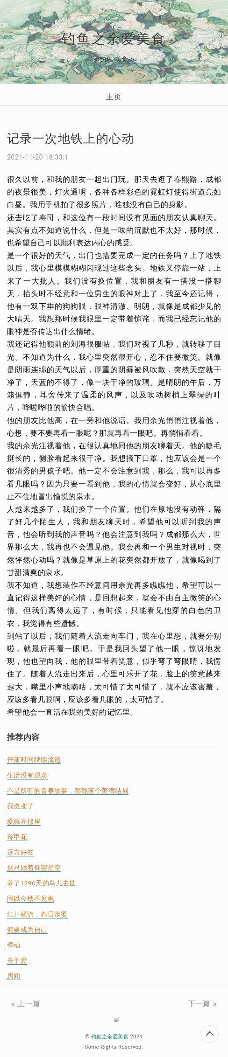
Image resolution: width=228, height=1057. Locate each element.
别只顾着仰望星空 (34, 867)
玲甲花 (17, 837)
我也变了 (20, 806)
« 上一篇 (26, 1003)
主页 (114, 96)
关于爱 (17, 960)
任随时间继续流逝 (34, 759)
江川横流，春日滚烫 (37, 914)
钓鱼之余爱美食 (114, 39)
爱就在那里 (24, 821)
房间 (14, 976)
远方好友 (20, 852)
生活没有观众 (27, 775)
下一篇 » (202, 1003)
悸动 (14, 945)
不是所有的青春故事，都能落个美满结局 (68, 790)
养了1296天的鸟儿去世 (41, 883)
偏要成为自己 (27, 929)
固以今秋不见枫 (30, 898)
